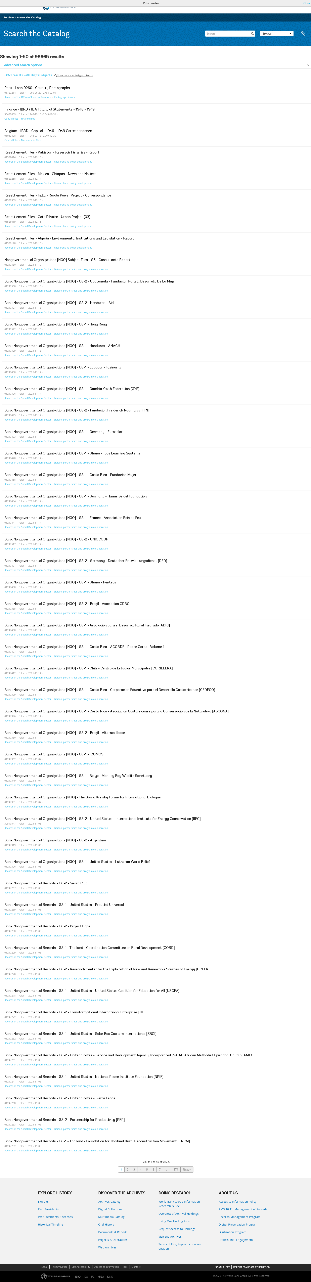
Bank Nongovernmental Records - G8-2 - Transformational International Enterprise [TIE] (74, 1012)
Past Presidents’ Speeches (55, 1217)
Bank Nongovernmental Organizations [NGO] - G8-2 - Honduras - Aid (59, 303)
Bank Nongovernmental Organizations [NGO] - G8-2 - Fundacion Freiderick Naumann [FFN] (76, 410)
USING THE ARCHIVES (231, 6)
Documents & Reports (113, 1232)
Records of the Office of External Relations (27, 97)
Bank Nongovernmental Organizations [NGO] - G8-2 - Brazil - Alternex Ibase (64, 733)
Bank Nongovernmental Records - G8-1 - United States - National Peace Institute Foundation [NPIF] (84, 1077)
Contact (136, 1267)
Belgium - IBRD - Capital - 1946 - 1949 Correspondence (48, 131)
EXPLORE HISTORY (132, 6)
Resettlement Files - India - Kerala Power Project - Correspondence (57, 195)
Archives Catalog (109, 1201)
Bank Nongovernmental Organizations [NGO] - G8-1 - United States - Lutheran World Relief (77, 862)
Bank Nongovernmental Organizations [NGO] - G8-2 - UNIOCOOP (56, 539)
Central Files (11, 118)
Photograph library (64, 97)
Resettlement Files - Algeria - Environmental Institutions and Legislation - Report (69, 238)
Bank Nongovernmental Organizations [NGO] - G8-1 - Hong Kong (55, 324)
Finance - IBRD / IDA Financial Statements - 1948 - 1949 (49, 110)
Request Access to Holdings (177, 1229)
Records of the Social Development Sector (27, 161)
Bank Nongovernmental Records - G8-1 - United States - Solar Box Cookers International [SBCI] (80, 1034)
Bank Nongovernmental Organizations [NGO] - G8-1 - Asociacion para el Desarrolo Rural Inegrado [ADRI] (87, 625)
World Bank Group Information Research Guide (179, 1204)
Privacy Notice (60, 1267)
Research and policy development (73, 161)
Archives (8, 17)
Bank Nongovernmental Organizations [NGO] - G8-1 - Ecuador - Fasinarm (62, 367)
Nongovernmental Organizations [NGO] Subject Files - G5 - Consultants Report (67, 260)
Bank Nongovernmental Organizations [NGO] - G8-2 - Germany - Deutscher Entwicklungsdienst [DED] (85, 561)
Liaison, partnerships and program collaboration (81, 269)
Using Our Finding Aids (174, 1221)
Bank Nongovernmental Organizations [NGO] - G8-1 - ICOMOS (53, 754)
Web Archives (107, 1247)
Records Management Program (240, 1217)
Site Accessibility (81, 1267)
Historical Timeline (50, 1224)
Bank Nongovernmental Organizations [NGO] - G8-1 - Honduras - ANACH (62, 346)
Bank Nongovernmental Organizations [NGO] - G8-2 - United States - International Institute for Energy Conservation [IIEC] (102, 819)
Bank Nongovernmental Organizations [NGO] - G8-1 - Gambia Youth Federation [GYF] (71, 389)
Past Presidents (48, 1209)
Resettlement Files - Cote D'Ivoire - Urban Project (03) (47, 217)
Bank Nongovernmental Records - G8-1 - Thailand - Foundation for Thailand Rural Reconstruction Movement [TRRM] (97, 1141)
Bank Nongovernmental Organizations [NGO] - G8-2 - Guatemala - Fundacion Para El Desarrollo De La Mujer (90, 281)
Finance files (28, 118)
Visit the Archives (170, 1236)
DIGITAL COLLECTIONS (163, 6)
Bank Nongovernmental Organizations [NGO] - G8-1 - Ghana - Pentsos (60, 582)
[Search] (230, 34)
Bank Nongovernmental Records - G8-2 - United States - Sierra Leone (59, 1098)
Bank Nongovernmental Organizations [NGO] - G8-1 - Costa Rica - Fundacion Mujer (70, 475)
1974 (175, 1169)
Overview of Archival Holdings (179, 1213)
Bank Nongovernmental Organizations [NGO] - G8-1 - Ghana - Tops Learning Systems (72, 453)
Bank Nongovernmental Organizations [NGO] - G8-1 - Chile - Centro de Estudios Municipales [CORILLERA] (88, 668)
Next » (187, 1169)
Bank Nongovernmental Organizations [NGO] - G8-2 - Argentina (55, 840)
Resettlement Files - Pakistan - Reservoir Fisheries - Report (51, 152)
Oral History (106, 1224)
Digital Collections (110, 1209)
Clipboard (303, 34)
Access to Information (106, 1267)
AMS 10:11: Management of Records (243, 1209)
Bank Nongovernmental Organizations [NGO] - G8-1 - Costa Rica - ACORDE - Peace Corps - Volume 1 (84, 647)
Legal (44, 1267)
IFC (92, 1276)
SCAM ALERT (222, 1267)
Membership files (31, 140)
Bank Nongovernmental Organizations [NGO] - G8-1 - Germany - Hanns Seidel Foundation (75, 496)
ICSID (110, 1276)
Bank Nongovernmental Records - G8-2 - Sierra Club (46, 883)
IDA (86, 1276)
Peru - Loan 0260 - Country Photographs (37, 88)
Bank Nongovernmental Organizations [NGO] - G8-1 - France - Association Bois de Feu (72, 518)
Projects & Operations (113, 1240)
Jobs (125, 1267)
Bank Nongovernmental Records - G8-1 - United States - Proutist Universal (64, 905)
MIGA (101, 1276)
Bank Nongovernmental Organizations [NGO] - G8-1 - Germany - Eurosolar (63, 432)
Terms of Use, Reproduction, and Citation (181, 1246)
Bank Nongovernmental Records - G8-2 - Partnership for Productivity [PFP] (64, 1120)
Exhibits (43, 1201)
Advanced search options (23, 65)
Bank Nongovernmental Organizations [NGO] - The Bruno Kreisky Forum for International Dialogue (82, 797)
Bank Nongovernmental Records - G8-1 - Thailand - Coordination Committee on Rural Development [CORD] (89, 948)
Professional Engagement (236, 1240)
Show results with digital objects (73, 75)
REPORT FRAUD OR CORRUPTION (251, 1267)
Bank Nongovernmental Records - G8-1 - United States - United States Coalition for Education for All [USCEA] (91, 991)
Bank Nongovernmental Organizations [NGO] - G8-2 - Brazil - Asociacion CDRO (67, 604)
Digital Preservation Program (238, 1224)
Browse (277, 33)
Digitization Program (232, 1232)
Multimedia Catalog (111, 1217)
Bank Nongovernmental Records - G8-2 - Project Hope (47, 926)
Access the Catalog (29, 17)
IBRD (78, 1276)
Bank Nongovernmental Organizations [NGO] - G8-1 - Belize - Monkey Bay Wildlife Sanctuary (78, 776)
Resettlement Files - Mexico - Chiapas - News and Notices (50, 174)
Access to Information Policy (237, 1201)
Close (306, 3)
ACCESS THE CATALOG (197, 6)
